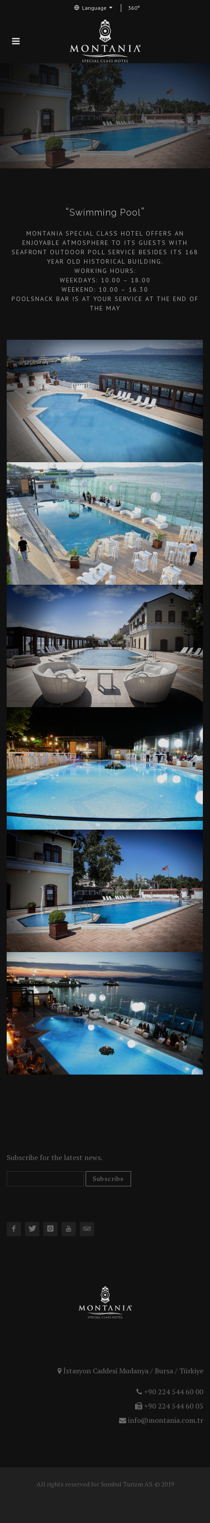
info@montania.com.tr (161, 1420)
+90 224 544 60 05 (169, 1406)
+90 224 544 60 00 (169, 1392)
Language (93, 7)
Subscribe (108, 1178)
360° (134, 7)
